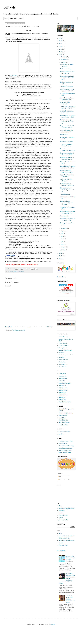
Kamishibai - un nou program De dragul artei (67, 149)
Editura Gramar (63, 390)
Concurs (11, 271)
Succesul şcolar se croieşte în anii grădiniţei (70, 557)
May (62, 239)
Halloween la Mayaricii (66, 141)
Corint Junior (62, 374)
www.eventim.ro (10, 255)
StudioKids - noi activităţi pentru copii (67, 112)
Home (6, 18)
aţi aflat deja (13, 75)
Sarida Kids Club (63, 364)
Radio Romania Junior (64, 432)
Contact (21, 18)
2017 (60, 44)
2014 (60, 52)
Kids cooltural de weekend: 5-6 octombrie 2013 (67, 212)
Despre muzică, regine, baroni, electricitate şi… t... (67, 121)
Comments (61, 480)
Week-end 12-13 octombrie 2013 (67, 162)
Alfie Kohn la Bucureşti (66, 86)
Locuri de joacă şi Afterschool (66, 508)
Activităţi (61, 513)
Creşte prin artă (63, 343)
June (62, 236)
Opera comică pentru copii (66, 413)
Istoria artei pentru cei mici (66, 355)
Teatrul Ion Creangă (64, 422)
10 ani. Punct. (61, 551)
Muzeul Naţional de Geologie (66, 446)
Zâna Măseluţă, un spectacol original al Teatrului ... (66, 202)
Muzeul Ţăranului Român (65, 448)
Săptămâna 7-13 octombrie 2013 (67, 208)
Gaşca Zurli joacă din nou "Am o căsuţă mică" (67, 98)
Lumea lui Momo (63, 360)
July (62, 233)
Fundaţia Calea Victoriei (65, 350)
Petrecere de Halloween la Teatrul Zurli (67, 72)
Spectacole (21, 271)
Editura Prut (62, 397)
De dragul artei (63, 348)
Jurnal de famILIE (63, 520)
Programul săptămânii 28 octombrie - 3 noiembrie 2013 (67, 77)
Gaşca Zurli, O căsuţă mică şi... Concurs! (67, 175)
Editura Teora (62, 399)
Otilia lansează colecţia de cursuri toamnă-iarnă (67, 90)
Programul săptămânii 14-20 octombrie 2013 (67, 154)
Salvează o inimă (64, 216)
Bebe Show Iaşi (64, 134)
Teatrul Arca (62, 418)
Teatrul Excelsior (63, 420)
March (63, 244)
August (63, 231)
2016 (60, 46)
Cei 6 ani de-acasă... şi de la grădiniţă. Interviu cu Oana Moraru (70, 599)
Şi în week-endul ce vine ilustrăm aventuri (66, 131)
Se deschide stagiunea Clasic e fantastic (66, 145)
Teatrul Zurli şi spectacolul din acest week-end (67, 107)
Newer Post (8, 327)
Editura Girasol (63, 388)
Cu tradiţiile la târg (65, 194)
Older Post (49, 327)
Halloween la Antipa (66, 69)
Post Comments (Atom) (18, 330)
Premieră (16, 271)
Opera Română (63, 415)
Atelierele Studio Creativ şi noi (67, 197)
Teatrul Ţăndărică (63, 425)
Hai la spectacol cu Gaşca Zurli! (67, 224)
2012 (60, 253)
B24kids (9, 7)
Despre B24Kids (13, 18)
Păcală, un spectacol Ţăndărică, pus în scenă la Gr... (67, 189)
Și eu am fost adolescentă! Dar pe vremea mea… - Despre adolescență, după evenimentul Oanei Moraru (67, 578)
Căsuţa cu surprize (64, 345)
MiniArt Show (62, 362)
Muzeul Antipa (63, 443)
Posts (60, 476)
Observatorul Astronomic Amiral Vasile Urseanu (66, 451)
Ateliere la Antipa (63, 337)
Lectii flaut (61, 357)
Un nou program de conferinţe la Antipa (66, 171)
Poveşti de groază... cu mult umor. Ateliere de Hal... (67, 116)
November (64, 59)
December (64, 57)
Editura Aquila (62, 376)
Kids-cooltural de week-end (66, 83)
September (64, 228)
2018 (60, 41)
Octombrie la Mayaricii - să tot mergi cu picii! (67, 219)
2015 (60, 49)
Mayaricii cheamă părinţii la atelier (67, 94)
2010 (60, 258)
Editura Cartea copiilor (65, 383)
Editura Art (62, 381)
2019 (60, 38)
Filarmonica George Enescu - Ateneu (66, 409)
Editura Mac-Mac (63, 395)
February (63, 247)
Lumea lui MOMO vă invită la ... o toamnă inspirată (67, 167)
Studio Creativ (62, 367)
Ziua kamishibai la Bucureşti (65, 103)
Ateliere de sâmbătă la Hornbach (66, 180)
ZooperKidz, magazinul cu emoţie (67, 138)
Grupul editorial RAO (65, 402)
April (62, 242)
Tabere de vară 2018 (64, 538)
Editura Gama (62, 385)
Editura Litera (62, 392)
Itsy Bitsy (61, 434)
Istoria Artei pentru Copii (65, 441)
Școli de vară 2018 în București (67, 536)
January (63, 250)
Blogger (53, 624)
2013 (60, 54)
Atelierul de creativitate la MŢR (66, 340)
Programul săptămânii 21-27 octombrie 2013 (67, 126)
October (63, 62)
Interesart (61, 352)
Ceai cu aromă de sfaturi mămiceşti (66, 65)
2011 (60, 256)
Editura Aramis (63, 378)
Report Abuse (61, 277)
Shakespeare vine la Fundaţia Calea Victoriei (67, 184)
